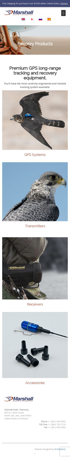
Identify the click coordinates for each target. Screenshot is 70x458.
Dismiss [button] (64, 3)
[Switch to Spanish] (49, 19)
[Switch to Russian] (40, 19)
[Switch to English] (23, 19)
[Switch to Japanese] (32, 19)
